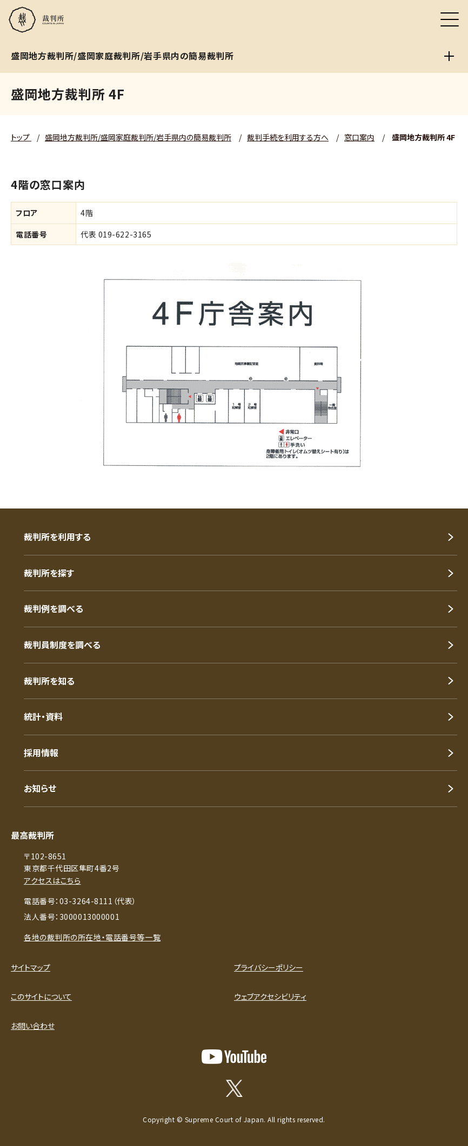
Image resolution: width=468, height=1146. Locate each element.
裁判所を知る (49, 680)
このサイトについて (41, 996)
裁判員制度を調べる (62, 644)
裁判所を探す (49, 572)
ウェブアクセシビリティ (270, 996)
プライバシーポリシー (268, 967)
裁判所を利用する (57, 536)
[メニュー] (449, 19)
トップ (21, 137)
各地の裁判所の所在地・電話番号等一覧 (92, 937)
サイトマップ (30, 967)
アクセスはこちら (52, 880)
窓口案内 (359, 137)
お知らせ (40, 788)
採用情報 (41, 752)
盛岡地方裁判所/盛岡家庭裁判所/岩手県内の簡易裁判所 (138, 137)
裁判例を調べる (53, 608)
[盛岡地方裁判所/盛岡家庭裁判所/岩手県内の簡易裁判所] (449, 56)
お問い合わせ (33, 1025)
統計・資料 (43, 716)
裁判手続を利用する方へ (288, 137)
